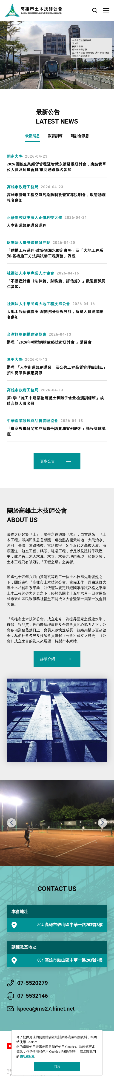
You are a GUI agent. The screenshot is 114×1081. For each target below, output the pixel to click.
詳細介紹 (47, 659)
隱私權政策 (27, 1056)
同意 (57, 1066)
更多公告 (47, 461)
